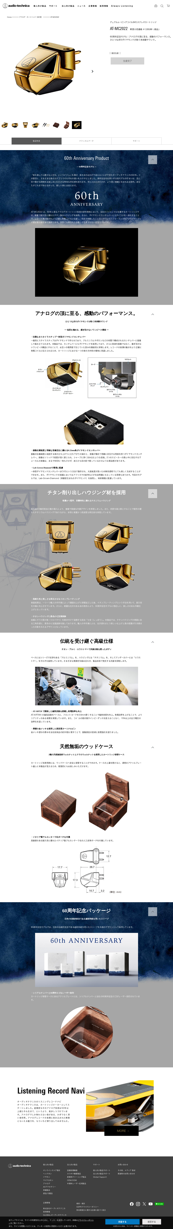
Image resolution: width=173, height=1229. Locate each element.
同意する (122, 1221)
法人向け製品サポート (101, 1174)
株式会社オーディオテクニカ (54, 1208)
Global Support (100, 1177)
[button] (91, 71)
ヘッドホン (47, 1174)
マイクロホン (48, 1180)
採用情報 (104, 6)
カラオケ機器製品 (74, 1174)
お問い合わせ (123, 1165)
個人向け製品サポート (101, 1170)
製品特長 (36, 141)
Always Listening (122, 6)
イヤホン (46, 1177)
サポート (53, 6)
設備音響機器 (72, 1170)
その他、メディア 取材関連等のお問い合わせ (126, 1172)
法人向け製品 (68, 6)
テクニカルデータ (86, 141)
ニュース (81, 6)
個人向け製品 (40, 6)
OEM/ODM (72, 1180)
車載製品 (46, 1190)
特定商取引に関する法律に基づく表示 (91, 1210)
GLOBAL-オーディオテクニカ (55, 1215)
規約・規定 (80, 1204)
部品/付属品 (48, 1193)
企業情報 (92, 6)
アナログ (46, 1184)
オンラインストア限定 (51, 1170)
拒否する (152, 1221)
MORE (121, 1131)
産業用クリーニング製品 (76, 1177)
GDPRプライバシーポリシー (87, 1207)
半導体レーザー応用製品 (76, 1184)
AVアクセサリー (49, 1187)
